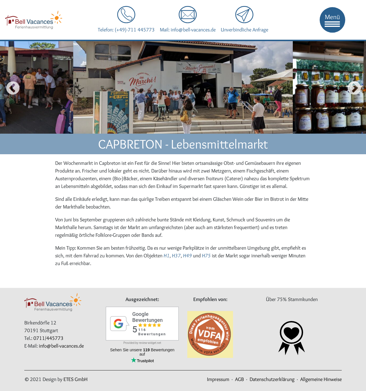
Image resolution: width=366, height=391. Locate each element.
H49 (187, 255)
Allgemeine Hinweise (321, 379)
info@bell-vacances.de (61, 346)
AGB (239, 379)
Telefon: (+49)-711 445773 (126, 30)
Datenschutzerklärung (272, 379)
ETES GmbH (75, 379)
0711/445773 (48, 338)
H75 (206, 255)
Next (352, 87)
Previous (8, 87)
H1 (167, 255)
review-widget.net (150, 342)
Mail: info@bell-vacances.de (188, 30)
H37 (176, 255)
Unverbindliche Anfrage (244, 30)
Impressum (218, 379)
